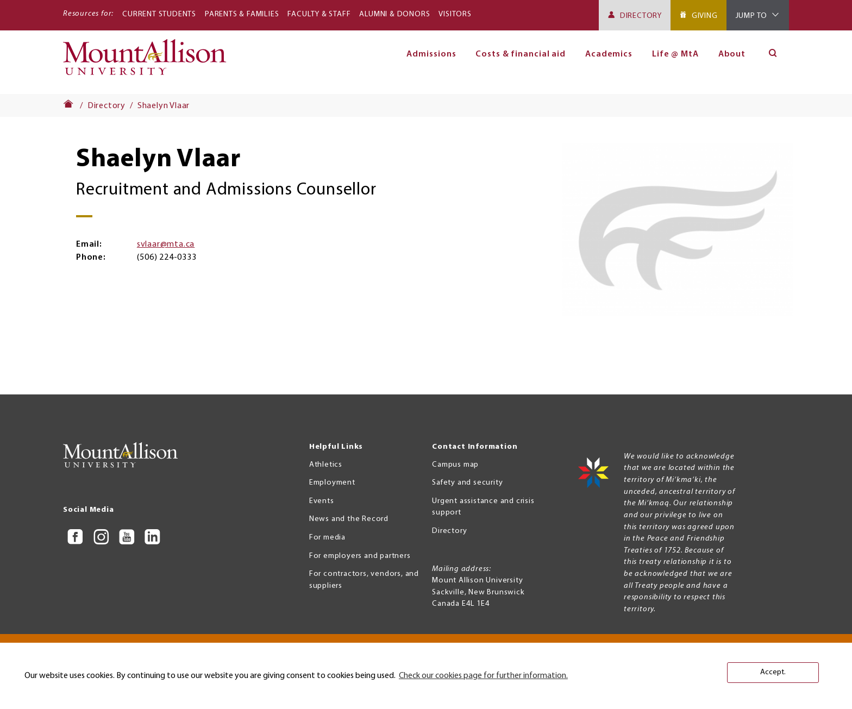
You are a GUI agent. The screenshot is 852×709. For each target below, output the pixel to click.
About (732, 54)
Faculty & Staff (318, 14)
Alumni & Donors (394, 14)
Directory (641, 16)
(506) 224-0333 (166, 257)
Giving (705, 16)
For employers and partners (360, 556)
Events (321, 501)
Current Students (159, 14)
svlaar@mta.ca (166, 244)
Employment (332, 483)
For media (327, 538)
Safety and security (467, 483)
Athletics (325, 465)
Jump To (752, 16)
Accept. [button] (773, 672)
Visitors (454, 14)
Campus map (455, 465)
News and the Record (349, 519)
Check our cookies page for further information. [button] (483, 676)
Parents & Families (242, 14)
